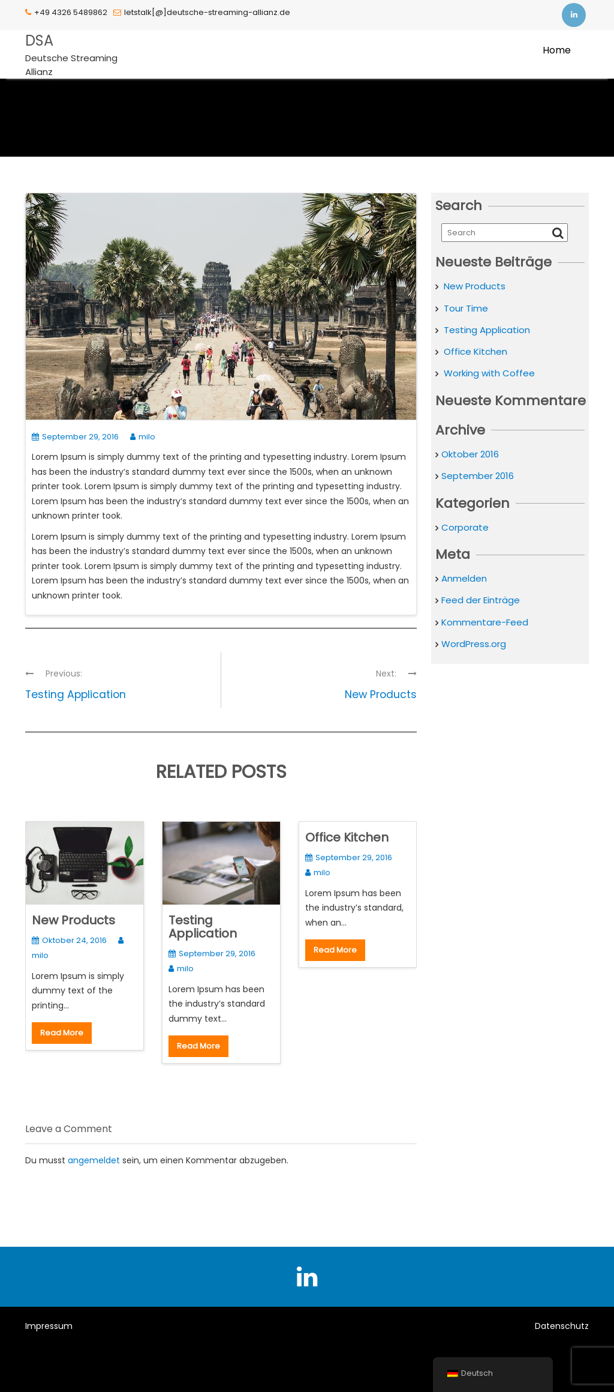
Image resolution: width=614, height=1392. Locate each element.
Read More (61, 1032)
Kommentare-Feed (484, 622)
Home (557, 50)
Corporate (465, 527)
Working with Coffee (489, 373)
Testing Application (202, 927)
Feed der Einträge (480, 600)
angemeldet (94, 1160)
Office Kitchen (347, 837)
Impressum (49, 1326)
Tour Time (466, 308)
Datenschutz (562, 1326)
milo (142, 436)
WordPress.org (473, 643)
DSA (39, 40)
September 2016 (477, 475)
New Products (73, 920)
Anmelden (464, 578)
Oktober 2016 (470, 454)
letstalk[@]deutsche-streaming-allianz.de (201, 12)
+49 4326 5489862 (66, 12)
